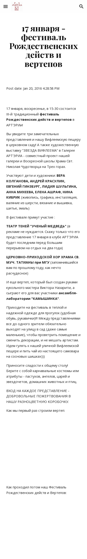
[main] (43, 46)
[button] (5, 6)
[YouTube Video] (43, 448)
